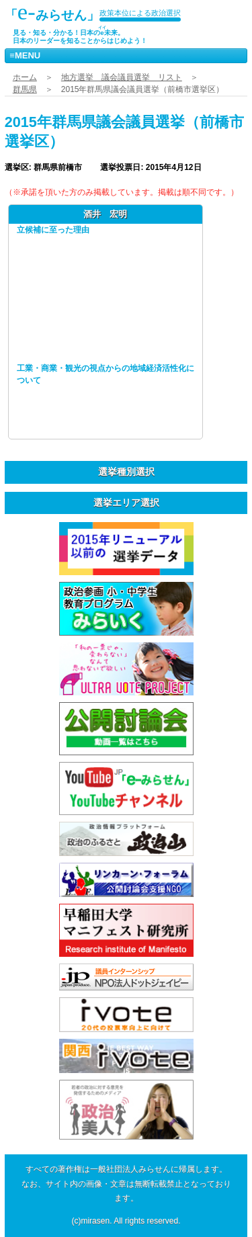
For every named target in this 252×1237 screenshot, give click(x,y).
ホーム (25, 77)
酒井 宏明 (105, 214)
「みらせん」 (52, 12)
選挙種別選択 (126, 471)
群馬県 (25, 89)
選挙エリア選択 (126, 502)
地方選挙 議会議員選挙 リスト (121, 77)
